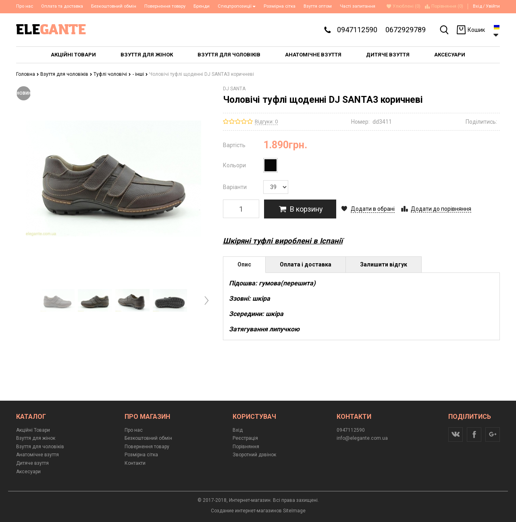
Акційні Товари (33, 430)
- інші (140, 74)
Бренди (202, 6)
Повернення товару (164, 6)
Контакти (135, 463)
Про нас (24, 6)
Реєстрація (245, 438)
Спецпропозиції (237, 6)
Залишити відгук (383, 264)
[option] (57, 300)
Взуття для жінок (35, 438)
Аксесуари (28, 471)
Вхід (477, 6)
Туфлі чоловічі (112, 74)
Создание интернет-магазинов (246, 511)
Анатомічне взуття (37, 455)
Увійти (493, 6)
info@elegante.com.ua (362, 438)
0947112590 (357, 29)
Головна (27, 74)
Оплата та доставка (62, 6)
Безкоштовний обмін (113, 6)
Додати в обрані (373, 209)
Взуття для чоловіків (66, 74)
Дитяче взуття (32, 463)
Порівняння (246, 446)
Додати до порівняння (441, 209)
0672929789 (405, 29)
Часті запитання (357, 6)
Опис (244, 264)
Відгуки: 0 (266, 122)
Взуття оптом (318, 6)
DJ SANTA (234, 89)
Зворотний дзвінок (254, 455)
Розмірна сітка (279, 6)
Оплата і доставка (305, 264)
